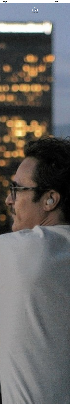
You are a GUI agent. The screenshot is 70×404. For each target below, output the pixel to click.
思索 (35, 7)
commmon (4, 1)
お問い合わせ (62, 1)
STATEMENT (57, 1)
